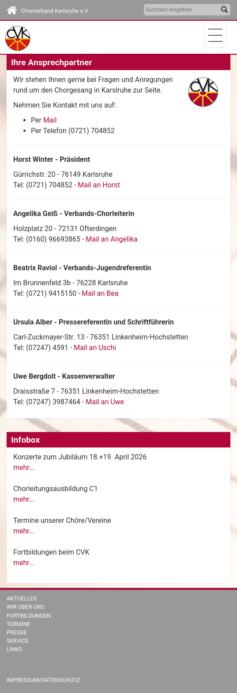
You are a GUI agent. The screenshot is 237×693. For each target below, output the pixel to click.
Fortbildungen (29, 615)
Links (14, 649)
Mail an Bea (100, 293)
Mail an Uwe (105, 402)
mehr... (23, 467)
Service (18, 640)
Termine (18, 624)
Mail (49, 120)
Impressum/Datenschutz (43, 680)
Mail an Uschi (95, 347)
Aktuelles (22, 598)
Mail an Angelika (111, 239)
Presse (17, 632)
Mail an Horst (99, 185)
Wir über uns (26, 607)
